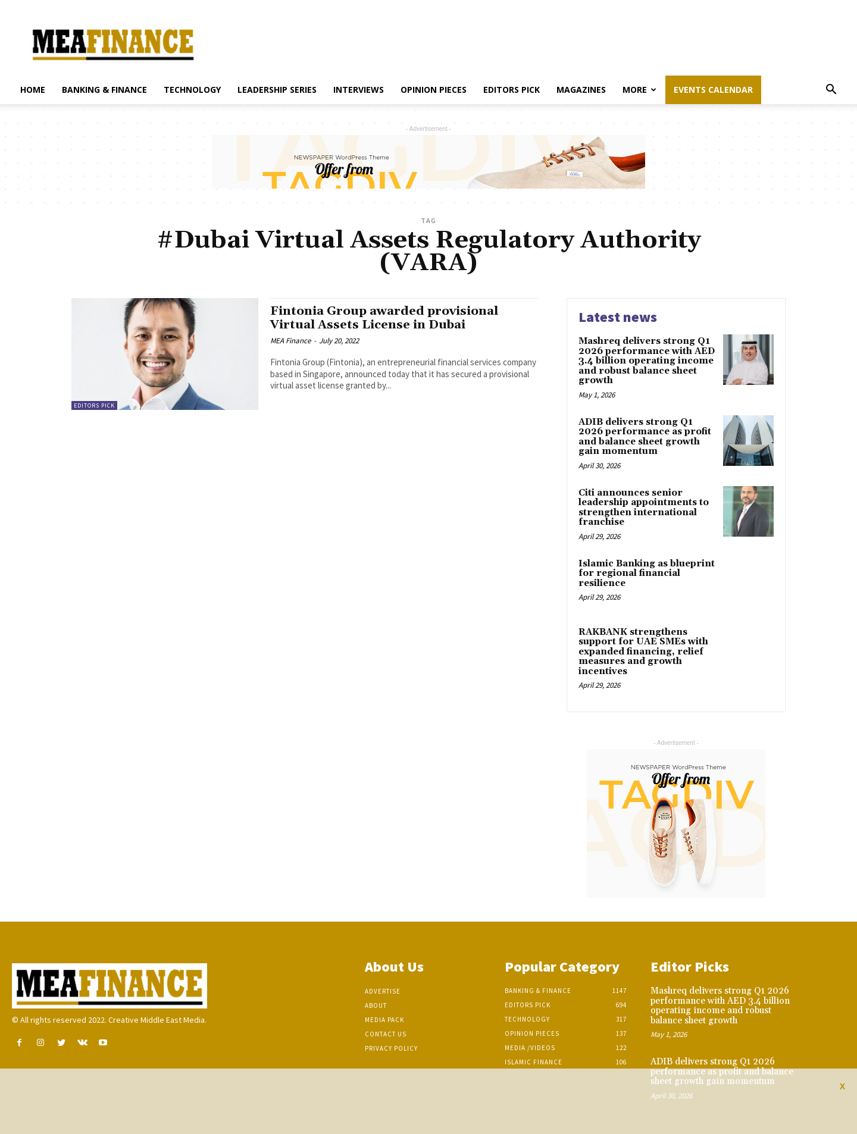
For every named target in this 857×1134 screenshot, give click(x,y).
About (376, 1005)
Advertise (383, 991)
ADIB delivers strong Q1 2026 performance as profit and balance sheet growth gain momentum (644, 437)
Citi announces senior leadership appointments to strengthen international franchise (643, 507)
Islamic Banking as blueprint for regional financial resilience (646, 573)
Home (32, 89)
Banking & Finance (104, 89)
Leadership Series (277, 89)
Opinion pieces (434, 89)
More (639, 89)
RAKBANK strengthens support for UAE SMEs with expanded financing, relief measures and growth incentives (643, 651)
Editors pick (511, 89)
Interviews (358, 89)
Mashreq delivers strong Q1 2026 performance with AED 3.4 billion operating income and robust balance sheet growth (646, 361)
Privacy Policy (391, 1048)
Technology (192, 89)
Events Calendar (713, 89)
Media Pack (384, 1020)
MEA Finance (290, 341)
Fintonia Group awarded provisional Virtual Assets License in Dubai (388, 318)
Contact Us (385, 1034)
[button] (831, 90)
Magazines (581, 89)
